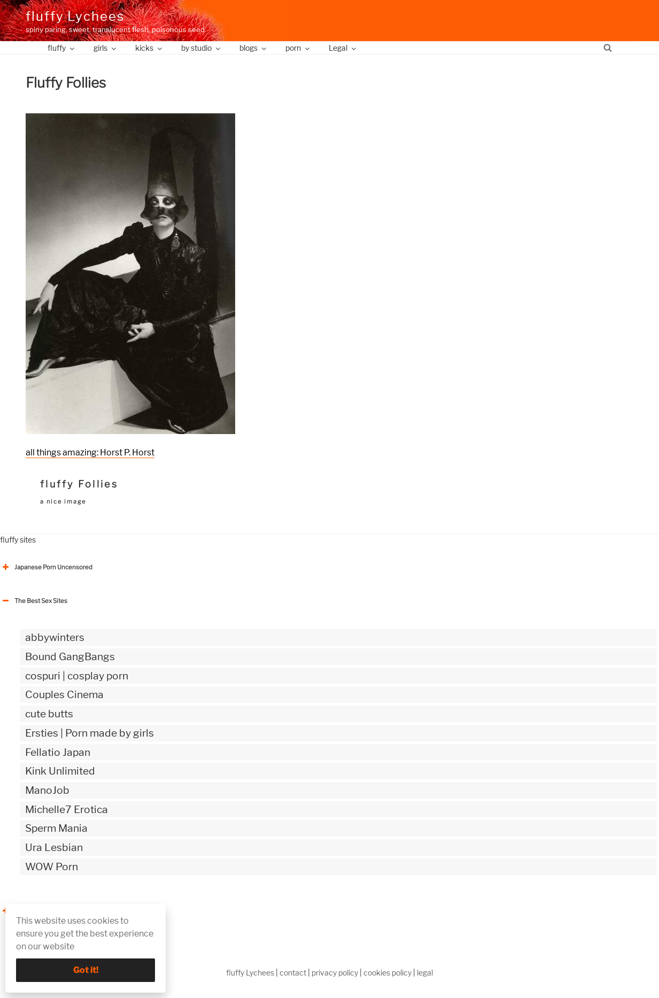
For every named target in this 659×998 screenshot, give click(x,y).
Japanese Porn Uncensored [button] (46, 567)
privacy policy (335, 972)
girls (106, 47)
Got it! (85, 970)
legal (425, 972)
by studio (201, 47)
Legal (343, 47)
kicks (149, 47)
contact (293, 972)
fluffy (62, 47)
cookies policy (387, 972)
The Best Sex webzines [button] (40, 911)
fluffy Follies (79, 484)
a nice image (63, 501)
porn (298, 47)
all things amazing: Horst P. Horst (90, 452)
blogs (253, 47)
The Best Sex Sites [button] (33, 600)
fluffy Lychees (75, 16)
